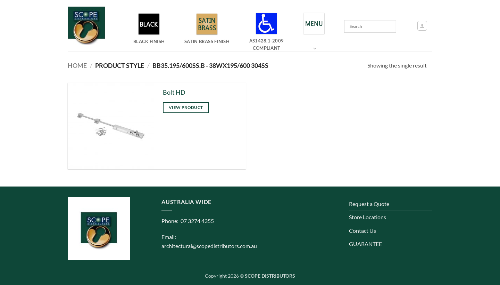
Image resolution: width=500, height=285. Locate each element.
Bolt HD (174, 92)
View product (186, 107)
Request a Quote (369, 203)
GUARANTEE (365, 243)
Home (77, 65)
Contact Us (362, 230)
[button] (422, 26)
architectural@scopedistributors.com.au (209, 246)
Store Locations (367, 217)
